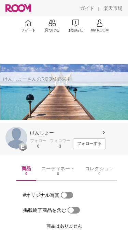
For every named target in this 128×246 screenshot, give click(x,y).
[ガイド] (87, 8)
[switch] (67, 195)
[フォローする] (89, 143)
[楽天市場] (113, 8)
